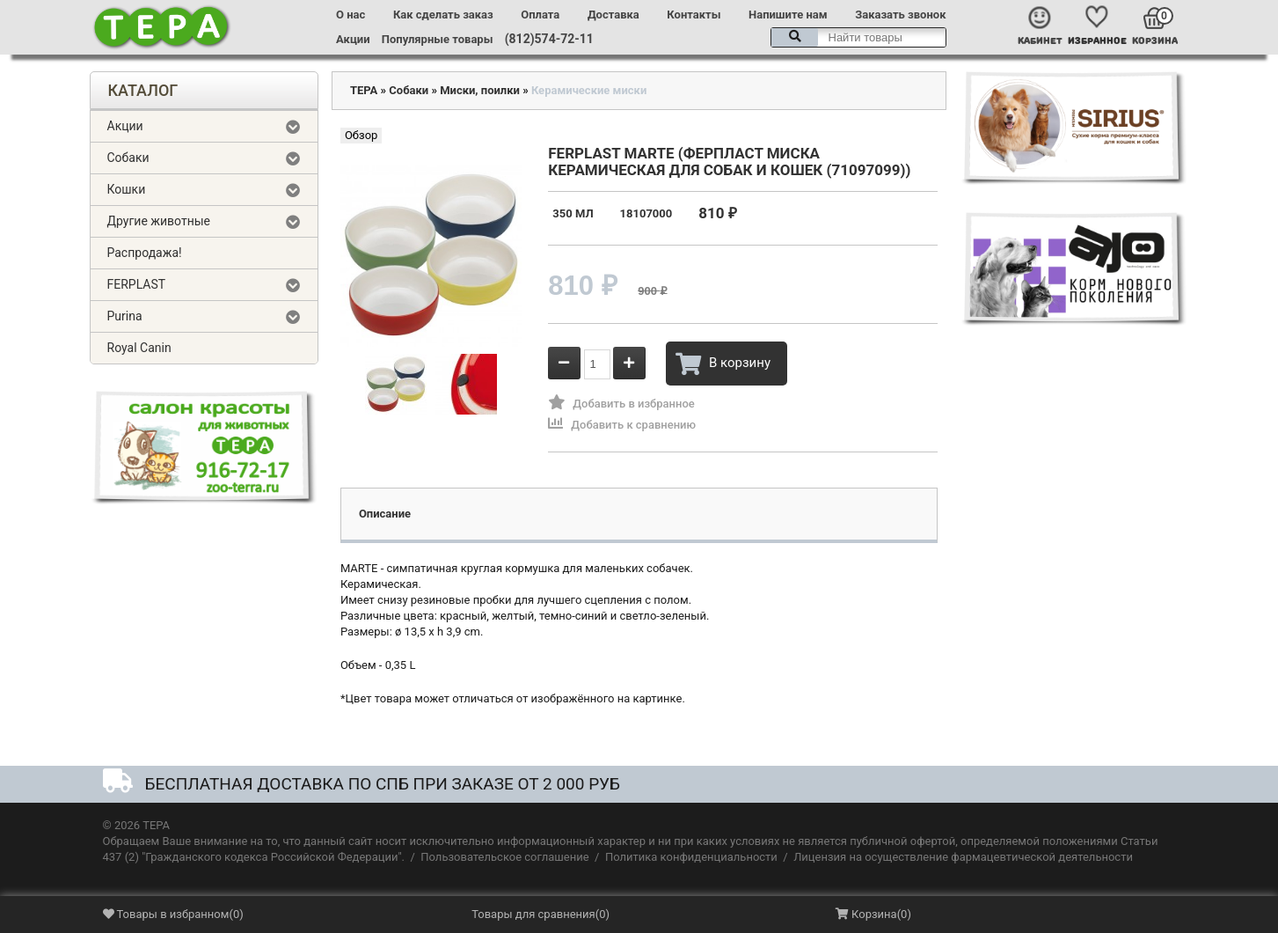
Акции (352, 39)
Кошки (126, 189)
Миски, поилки (480, 90)
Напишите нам (788, 14)
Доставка (613, 14)
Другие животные (159, 221)
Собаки (128, 158)
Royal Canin (139, 348)
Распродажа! (144, 253)
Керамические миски (588, 90)
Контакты (693, 14)
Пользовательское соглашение (504, 856)
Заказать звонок (900, 14)
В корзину (723, 363)
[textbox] (858, 37)
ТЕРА (363, 90)
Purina (124, 316)
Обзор (361, 135)
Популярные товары (437, 39)
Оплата (540, 14)
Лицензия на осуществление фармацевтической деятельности (963, 856)
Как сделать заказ (443, 14)
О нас (350, 14)
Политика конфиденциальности (691, 856)
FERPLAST (136, 284)
